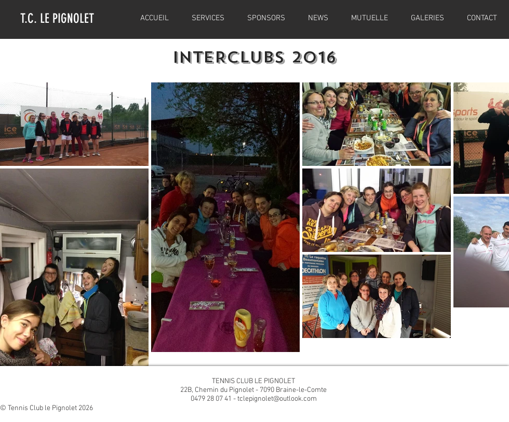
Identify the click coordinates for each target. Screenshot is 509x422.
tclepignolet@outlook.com (277, 399)
